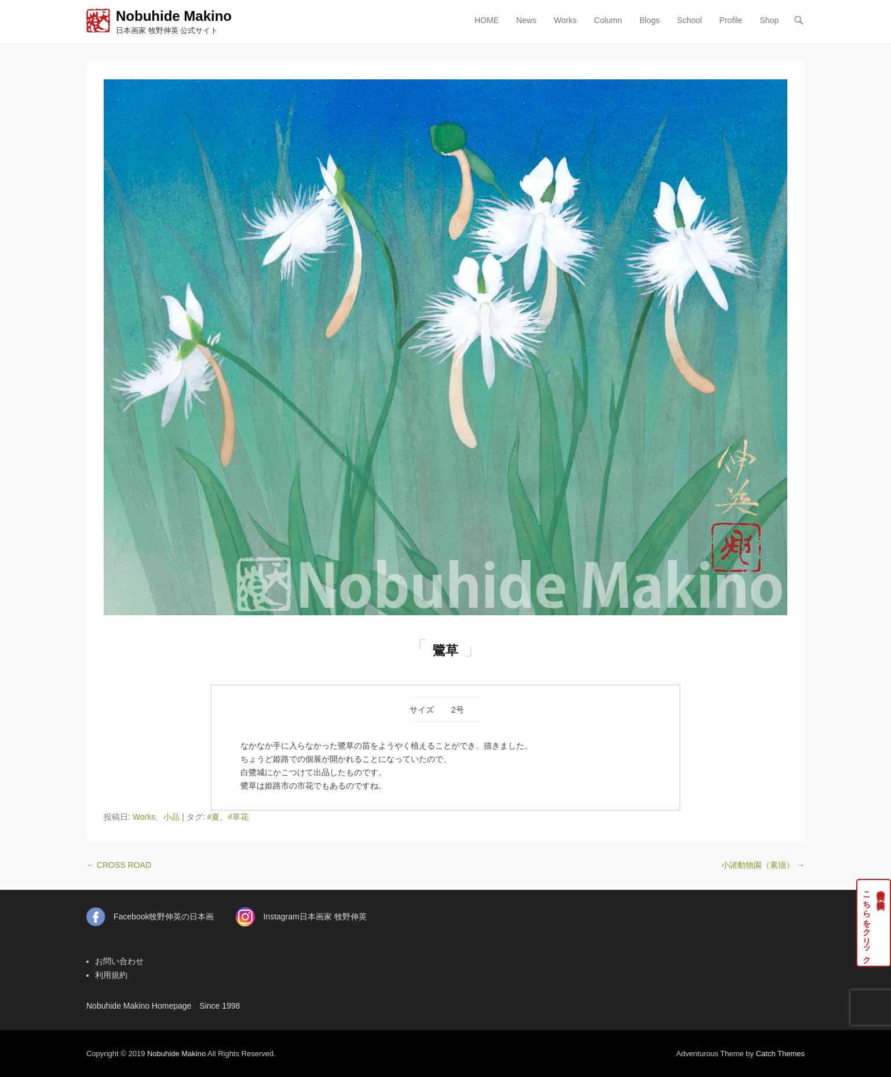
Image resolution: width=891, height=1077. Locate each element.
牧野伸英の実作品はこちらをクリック (874, 923)
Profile (731, 20)
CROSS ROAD (118, 865)
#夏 (213, 817)
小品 (171, 817)
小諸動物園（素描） (763, 865)
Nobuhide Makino (174, 16)
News (526, 20)
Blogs (650, 20)
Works (565, 20)
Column (608, 20)
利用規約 (111, 975)
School (689, 20)
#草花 (238, 817)
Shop (769, 20)
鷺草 (445, 650)
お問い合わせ (119, 961)
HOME (486, 20)
